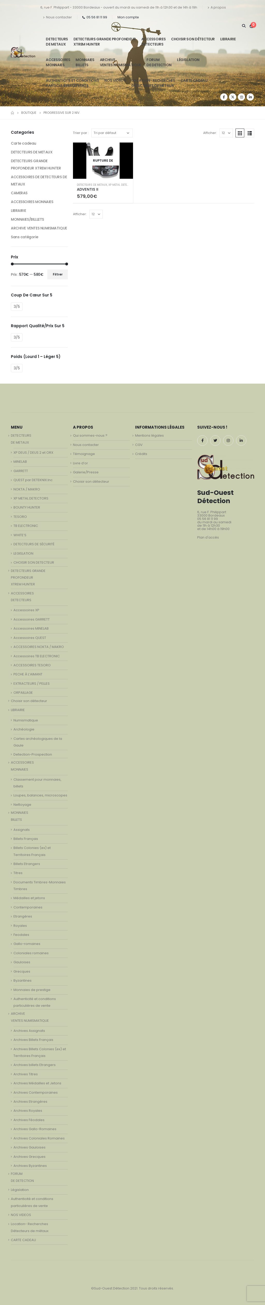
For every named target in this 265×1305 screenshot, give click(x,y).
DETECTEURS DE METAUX (92, 185)
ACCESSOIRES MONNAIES (32, 201)
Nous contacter (57, 17)
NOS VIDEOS (115, 80)
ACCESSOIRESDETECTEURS (153, 41)
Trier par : (81, 132)
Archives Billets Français (33, 1039)
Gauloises (21, 962)
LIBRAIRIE (228, 39)
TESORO (20, 516)
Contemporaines (27, 907)
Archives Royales (27, 1110)
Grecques (21, 971)
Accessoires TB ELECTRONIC (36, 656)
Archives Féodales (29, 1119)
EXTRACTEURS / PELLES (31, 683)
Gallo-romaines (26, 943)
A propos (217, 7)
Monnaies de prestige (31, 989)
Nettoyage (22, 804)
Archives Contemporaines (35, 1092)
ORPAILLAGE (23, 692)
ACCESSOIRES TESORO (32, 665)
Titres (18, 872)
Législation (188, 59)
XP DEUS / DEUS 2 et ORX (33, 452)
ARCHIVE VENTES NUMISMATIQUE (120, 62)
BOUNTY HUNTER (26, 507)
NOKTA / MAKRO (26, 489)
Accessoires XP (26, 610)
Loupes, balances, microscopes (40, 795)
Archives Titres (25, 1074)
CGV (139, 444)
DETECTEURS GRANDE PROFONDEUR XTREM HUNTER (104, 41)
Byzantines (22, 980)
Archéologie (23, 729)
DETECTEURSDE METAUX (57, 41)
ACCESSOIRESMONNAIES (58, 62)
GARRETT (20, 470)
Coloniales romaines (31, 953)
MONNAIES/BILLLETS (27, 219)
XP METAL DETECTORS (121, 185)
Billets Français (25, 838)
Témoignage (84, 453)
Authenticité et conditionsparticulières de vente (72, 83)
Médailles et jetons (29, 898)
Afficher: (210, 132)
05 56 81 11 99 (94, 17)
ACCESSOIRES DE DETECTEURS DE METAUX (39, 180)
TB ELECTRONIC (25, 525)
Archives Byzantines (30, 1165)
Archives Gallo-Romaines (34, 1129)
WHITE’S (19, 535)
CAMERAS (19, 193)
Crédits (141, 453)
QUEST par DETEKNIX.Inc (33, 480)
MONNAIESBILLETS (85, 62)
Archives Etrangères (30, 1101)
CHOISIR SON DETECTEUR (33, 562)
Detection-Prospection (32, 754)
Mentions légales (149, 435)
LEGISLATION (23, 553)
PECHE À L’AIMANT (27, 674)
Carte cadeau (23, 143)
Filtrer (58, 274)
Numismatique (25, 720)
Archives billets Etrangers (34, 1064)
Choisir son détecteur (193, 39)
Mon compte (128, 17)
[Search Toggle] (243, 26)
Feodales (21, 934)
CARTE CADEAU (194, 80)
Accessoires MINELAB (31, 628)
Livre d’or (80, 463)
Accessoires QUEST (29, 637)
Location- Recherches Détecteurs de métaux (153, 83)
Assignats (21, 829)
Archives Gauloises (29, 1147)
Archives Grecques (29, 1156)
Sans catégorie (24, 237)
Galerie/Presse (86, 472)
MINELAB (20, 461)
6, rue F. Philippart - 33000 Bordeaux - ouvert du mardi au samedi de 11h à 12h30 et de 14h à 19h (118, 7)
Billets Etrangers (26, 863)
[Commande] (112, 133)
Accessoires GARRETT (31, 619)
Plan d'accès (208, 537)
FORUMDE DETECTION (159, 62)
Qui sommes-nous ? (90, 435)
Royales (20, 925)
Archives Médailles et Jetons (37, 1083)
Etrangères (22, 916)
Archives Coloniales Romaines (39, 1138)
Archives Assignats (29, 1030)
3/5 (17, 306)
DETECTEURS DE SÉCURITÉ (33, 544)
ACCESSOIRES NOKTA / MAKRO (38, 646)
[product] (103, 160)
